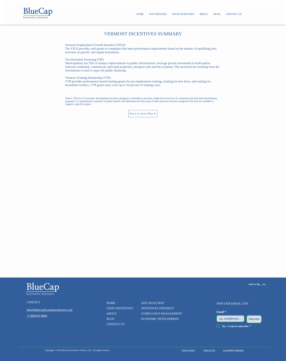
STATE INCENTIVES (118, 308)
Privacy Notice (188, 350)
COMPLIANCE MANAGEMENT (161, 313)
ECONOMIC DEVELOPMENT (160, 318)
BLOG (111, 318)
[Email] (229, 319)
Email (221, 312)
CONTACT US (115, 324)
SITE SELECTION (152, 303)
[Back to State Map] (142, 113)
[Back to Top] (257, 284)
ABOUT (112, 313)
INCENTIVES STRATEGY (157, 308)
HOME (111, 303)
